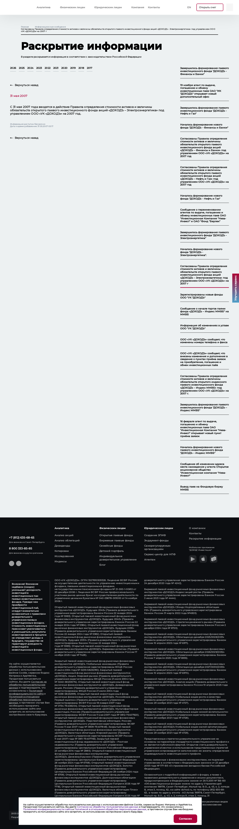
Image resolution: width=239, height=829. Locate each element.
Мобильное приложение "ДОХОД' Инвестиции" (202, 548)
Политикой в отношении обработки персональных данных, (25, 699)
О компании (197, 528)
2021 (56, 68)
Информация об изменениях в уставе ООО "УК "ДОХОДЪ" (204, 327)
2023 (39, 68)
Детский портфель (111, 550)
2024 (30, 68)
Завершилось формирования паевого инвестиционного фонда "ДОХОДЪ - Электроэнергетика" (204, 235)
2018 (81, 68)
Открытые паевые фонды (116, 535)
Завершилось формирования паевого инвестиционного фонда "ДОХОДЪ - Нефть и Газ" (204, 110)
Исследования (64, 556)
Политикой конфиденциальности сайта (26, 692)
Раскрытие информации (205, 538)
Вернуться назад (26, 85)
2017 (89, 68)
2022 (47, 68)
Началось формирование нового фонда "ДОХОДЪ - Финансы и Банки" (204, 126)
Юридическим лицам (108, 7)
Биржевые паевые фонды (116, 540)
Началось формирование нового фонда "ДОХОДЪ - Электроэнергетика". (201, 252)
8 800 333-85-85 (20, 548)
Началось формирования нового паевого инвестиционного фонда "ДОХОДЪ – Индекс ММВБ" (201, 450)
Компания (137, 7)
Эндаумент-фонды (156, 540)
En (189, 7)
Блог (102, 564)
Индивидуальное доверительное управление (117, 558)
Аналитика (43, 7)
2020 (64, 68)
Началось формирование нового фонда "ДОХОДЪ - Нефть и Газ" (201, 197)
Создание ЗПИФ (155, 535)
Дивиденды (62, 545)
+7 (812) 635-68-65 (21, 537)
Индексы (60, 561)
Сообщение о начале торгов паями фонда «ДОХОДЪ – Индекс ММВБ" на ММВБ (204, 311)
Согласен (185, 818)
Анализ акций (64, 535)
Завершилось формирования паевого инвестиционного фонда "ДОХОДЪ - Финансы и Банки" (204, 71)
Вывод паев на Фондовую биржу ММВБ (201, 488)
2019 (73, 68)
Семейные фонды (111, 545)
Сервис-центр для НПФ (160, 554)
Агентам (149, 559)
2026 (13, 68)
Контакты (154, 7)
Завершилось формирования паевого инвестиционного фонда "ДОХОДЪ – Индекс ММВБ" (204, 407)
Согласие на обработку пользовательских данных (27, 684)
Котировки (62, 550)
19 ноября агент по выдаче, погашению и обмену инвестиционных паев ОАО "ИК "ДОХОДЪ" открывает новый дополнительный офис (200, 91)
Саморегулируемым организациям (157, 547)
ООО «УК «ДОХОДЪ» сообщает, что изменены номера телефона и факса (203, 341)
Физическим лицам (72, 7)
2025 (22, 68)
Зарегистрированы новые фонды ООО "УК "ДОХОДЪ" (201, 296)
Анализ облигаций (67, 540)
